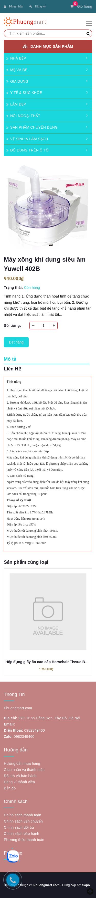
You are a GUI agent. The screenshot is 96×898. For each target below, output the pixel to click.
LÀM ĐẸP (16, 104)
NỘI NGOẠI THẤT (23, 116)
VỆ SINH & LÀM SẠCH (27, 139)
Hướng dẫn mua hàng (22, 763)
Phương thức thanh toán (24, 840)
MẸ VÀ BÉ (16, 70)
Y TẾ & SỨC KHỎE (24, 93)
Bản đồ (10, 788)
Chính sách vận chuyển (23, 821)
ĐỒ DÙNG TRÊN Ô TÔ (27, 150)
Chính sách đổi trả (19, 827)
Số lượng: (12, 325)
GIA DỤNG (17, 81)
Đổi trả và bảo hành (20, 776)
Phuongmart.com (46, 885)
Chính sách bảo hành (21, 834)
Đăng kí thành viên (19, 782)
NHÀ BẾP (16, 58)
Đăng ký (37, 6)
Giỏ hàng (81, 6)
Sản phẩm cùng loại (26, 562)
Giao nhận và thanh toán (24, 770)
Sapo (86, 885)
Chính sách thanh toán (22, 815)
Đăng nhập (13, 6)
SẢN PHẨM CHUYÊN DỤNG (32, 127)
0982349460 (34, 730)
